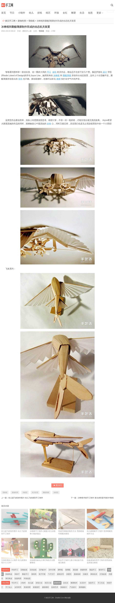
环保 (56, 13)
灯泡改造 (103, 574)
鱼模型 (56, 492)
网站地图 (67, 598)
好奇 (49, 124)
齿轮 (54, 72)
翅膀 (58, 79)
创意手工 (91, 583)
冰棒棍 (56, 75)
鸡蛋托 (68, 574)
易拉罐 (75, 570)
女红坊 (65, 583)
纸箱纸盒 (9, 574)
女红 (65, 13)
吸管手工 (102, 570)
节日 (12, 13)
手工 (49, 72)
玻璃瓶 (67, 570)
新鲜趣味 (82, 587)
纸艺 (48, 13)
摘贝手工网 (10, 21)
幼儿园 (30, 583)
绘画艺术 (54, 587)
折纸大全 (39, 583)
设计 (105, 72)
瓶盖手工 (93, 570)
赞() (57, 485)
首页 (3, 13)
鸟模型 (25, 492)
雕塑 (73, 13)
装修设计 (63, 587)
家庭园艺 (36, 587)
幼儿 (31, 13)
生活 (82, 13)
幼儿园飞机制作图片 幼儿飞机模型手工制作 (25, 498)
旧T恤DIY (42, 570)
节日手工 (15, 583)
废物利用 (22, 21)
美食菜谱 (27, 587)
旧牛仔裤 (52, 570)
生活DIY (83, 583)
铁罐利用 (83, 570)
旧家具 (85, 574)
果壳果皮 (9, 578)
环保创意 (27, 578)
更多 (99, 13)
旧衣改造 (33, 570)
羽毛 (20, 79)
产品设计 (73, 587)
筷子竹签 (42, 574)
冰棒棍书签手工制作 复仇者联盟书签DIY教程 (96, 498)
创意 (90, 13)
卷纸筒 (33, 574)
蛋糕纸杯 (77, 574)
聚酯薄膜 (67, 75)
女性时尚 (18, 587)
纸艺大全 (48, 583)
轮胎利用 (18, 578)
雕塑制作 (74, 583)
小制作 (21, 13)
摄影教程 (45, 587)
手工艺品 (101, 583)
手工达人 (9, 587)
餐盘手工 (25, 574)
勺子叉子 (51, 574)
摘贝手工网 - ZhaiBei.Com (55, 598)
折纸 (39, 13)
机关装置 (35, 492)
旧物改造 (24, 570)
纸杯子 (17, 574)
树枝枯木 (94, 574)
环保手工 (15, 570)
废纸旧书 (60, 574)
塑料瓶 (60, 570)
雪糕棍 (31, 21)
